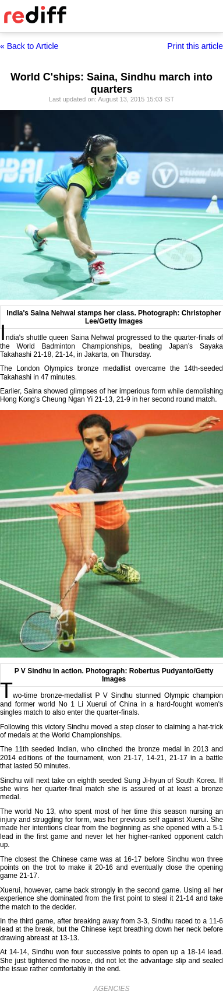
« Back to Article (29, 46)
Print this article (195, 46)
